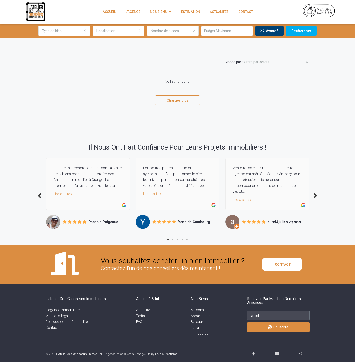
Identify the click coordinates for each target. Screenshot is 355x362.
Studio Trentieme (166, 354)
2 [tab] (172, 239)
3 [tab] (177, 239)
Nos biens (160, 11)
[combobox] (64, 31)
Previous (39, 195)
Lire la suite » (63, 194)
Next (315, 195)
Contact (245, 12)
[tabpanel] (88, 193)
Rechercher (301, 31)
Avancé (269, 31)
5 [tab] (187, 239)
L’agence (132, 12)
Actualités (219, 12)
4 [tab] (182, 239)
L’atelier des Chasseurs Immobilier (79, 354)
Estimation (190, 12)
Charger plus (177, 100)
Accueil (109, 12)
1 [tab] (168, 239)
